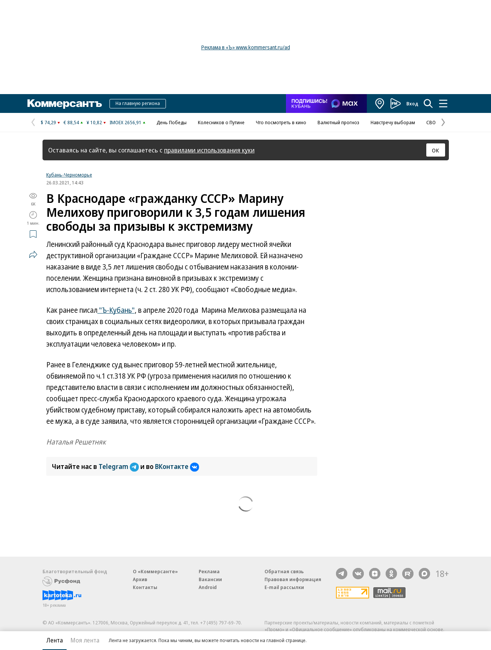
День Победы (172, 122)
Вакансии (210, 579)
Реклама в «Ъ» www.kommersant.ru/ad (245, 47)
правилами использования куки (209, 150)
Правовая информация (293, 579)
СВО (431, 122)
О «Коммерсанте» (155, 571)
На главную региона (138, 103)
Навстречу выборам (393, 122)
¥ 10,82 (94, 122)
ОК (435, 150)
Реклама (209, 571)
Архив (140, 579)
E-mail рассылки (284, 587)
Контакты (145, 587)
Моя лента (84, 640)
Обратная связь (284, 571)
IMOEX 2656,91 (125, 122)
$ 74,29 (48, 122)
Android (208, 587)
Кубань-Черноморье (69, 174)
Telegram (119, 466)
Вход (412, 103)
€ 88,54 (71, 122)
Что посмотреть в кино (281, 122)
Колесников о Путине (221, 122)
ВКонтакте (177, 466)
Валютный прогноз (338, 122)
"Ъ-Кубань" (116, 310)
